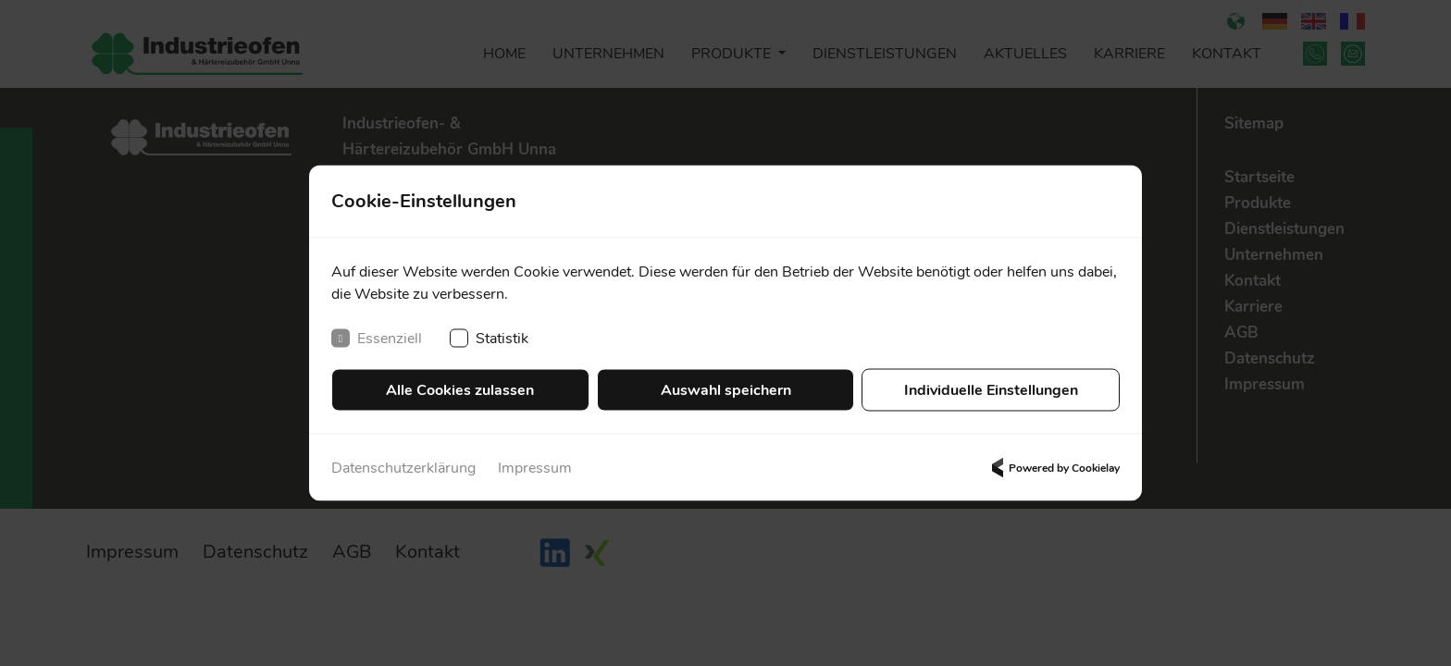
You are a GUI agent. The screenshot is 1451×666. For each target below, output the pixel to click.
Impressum (535, 468)
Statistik (489, 338)
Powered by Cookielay (1053, 468)
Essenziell (376, 338)
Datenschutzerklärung (403, 468)
